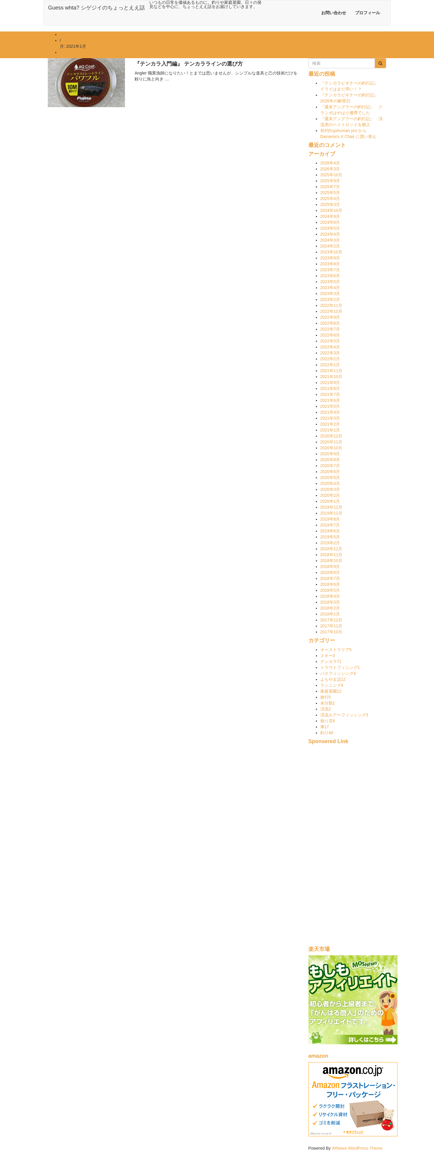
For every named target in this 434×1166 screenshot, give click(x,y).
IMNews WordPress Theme (357, 1148)
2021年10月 (331, 376)
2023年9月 (330, 258)
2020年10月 (331, 447)
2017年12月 (331, 620)
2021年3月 (330, 418)
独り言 (327, 720)
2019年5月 (330, 536)
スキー (327, 655)
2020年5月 (330, 477)
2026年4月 (330, 163)
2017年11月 (331, 626)
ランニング (331, 685)
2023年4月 (330, 287)
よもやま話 (333, 679)
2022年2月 (330, 358)
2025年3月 (330, 204)
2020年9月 (330, 453)
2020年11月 (331, 442)
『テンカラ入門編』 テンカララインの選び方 (188, 64)
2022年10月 (331, 311)
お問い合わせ (333, 12)
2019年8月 (330, 519)
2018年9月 (330, 566)
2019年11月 (331, 513)
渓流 (325, 709)
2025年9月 (330, 180)
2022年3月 (330, 352)
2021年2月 (330, 424)
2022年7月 (330, 329)
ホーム (66, 34)
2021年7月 (330, 394)
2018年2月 (330, 608)
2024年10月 (331, 210)
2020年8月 (330, 459)
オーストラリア (336, 649)
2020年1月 (330, 501)
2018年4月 (330, 596)
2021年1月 (330, 430)
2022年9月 (330, 317)
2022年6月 (330, 335)
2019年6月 (330, 531)
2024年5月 (330, 228)
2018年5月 (330, 590)
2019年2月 (330, 542)
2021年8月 (330, 388)
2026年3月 (330, 168)
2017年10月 (331, 631)
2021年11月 (331, 370)
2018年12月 (331, 548)
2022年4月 (330, 347)
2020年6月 (330, 471)
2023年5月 (330, 281)
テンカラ (331, 661)
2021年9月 (330, 382)
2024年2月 (330, 246)
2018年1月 (330, 614)
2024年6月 (330, 222)
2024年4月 (330, 234)
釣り (326, 732)
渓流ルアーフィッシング (344, 715)
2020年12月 (331, 436)
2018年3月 (330, 602)
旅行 (325, 697)
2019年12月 (331, 507)
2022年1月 (330, 364)
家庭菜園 (331, 691)
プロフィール (367, 12)
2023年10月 (331, 252)
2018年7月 (330, 578)
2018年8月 (330, 572)
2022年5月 (330, 341)
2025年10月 (331, 174)
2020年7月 (330, 465)
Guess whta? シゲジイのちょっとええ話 (96, 8)
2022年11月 (331, 305)
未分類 (327, 703)
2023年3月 (330, 293)
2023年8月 (330, 263)
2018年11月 (331, 554)
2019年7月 (330, 525)
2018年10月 (331, 560)
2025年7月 (330, 186)
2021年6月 (330, 400)
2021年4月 (330, 412)
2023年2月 (330, 299)
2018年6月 (330, 584)
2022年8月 (330, 323)
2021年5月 (330, 406)
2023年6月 (330, 275)
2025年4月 (330, 198)
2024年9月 (330, 216)
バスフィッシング (338, 673)
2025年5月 (330, 192)
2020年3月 (330, 489)
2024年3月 (330, 240)
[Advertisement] (347, 848)
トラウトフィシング (340, 667)
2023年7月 (330, 269)
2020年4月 (330, 483)
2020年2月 (330, 495)
